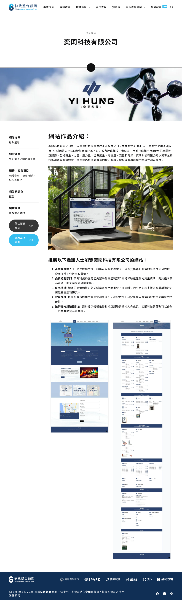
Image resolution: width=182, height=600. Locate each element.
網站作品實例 (136, 7)
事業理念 (48, 7)
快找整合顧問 (17, 213)
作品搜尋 (160, 7)
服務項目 (84, 7)
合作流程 (101, 7)
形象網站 (91, 33)
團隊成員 (65, 7)
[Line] (171, 593)
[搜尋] (171, 7)
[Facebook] (157, 593)
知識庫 (116, 7)
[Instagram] (164, 593)
